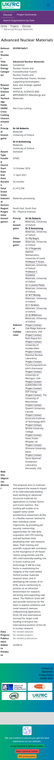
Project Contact (33, 325)
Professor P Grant (35, 261)
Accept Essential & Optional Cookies (27, 746)
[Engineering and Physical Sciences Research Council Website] (40, 686)
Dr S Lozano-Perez (35, 285)
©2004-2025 (46, 678)
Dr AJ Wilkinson (34, 315)
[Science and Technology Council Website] (14, 686)
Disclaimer (47, 671)
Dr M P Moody (33, 295)
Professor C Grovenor (31, 273)
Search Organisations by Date (18, 20)
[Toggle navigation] (48, 5)
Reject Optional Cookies (27, 751)
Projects (14, 26)
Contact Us (47, 668)
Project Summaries (26, 14)
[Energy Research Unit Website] (14, 695)
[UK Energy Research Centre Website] (40, 695)
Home (4, 26)
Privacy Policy (46, 675)
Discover (7, 14)
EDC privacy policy (27, 756)
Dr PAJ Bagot (32, 238)
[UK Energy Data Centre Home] (11, 5)
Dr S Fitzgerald (33, 248)
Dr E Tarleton (32, 305)
